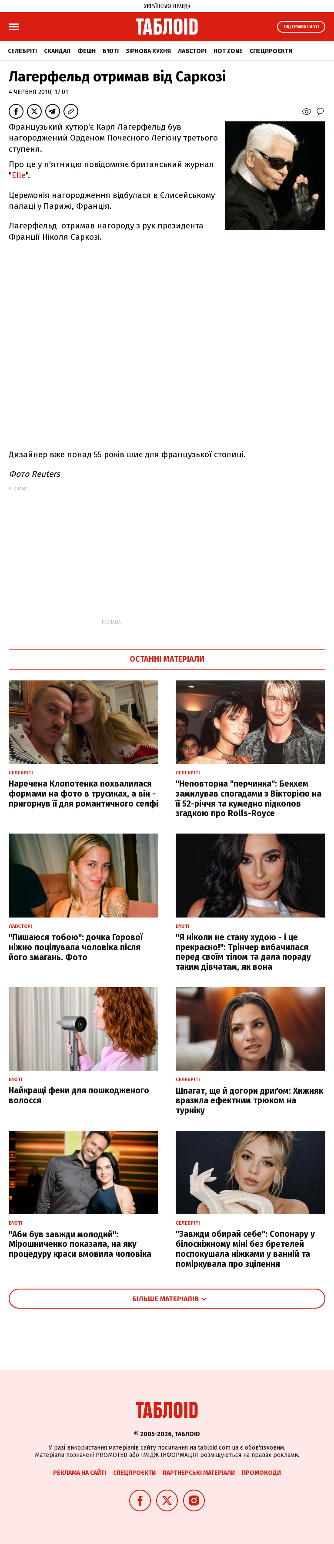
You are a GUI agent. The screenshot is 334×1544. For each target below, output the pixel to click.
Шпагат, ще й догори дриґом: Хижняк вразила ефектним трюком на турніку (249, 1101)
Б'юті (111, 51)
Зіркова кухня (148, 51)
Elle (19, 175)
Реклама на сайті (79, 1473)
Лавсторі (192, 51)
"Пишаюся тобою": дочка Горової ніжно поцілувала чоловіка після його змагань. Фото (76, 947)
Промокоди (261, 1473)
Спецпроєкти (271, 51)
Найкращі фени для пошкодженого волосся (79, 1095)
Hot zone (228, 51)
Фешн (86, 51)
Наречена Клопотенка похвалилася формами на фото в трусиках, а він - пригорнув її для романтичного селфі (83, 794)
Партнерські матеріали (199, 1473)
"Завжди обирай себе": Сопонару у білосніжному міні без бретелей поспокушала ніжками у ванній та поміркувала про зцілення (245, 1249)
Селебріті (22, 51)
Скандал (57, 51)
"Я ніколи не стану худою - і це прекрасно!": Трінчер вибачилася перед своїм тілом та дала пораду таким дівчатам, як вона (243, 952)
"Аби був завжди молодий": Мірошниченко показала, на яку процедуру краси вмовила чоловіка (80, 1244)
